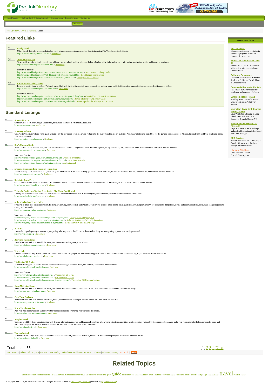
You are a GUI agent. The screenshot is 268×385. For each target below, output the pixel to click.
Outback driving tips (72, 158)
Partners (43, 352)
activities (54, 375)
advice (61, 374)
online (152, 374)
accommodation (29, 374)
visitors (243, 375)
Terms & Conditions (92, 352)
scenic (187, 374)
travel (226, 373)
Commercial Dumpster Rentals (246, 87)
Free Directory (13, 31)
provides (166, 375)
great (109, 375)
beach (82, 374)
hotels (124, 375)
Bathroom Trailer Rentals (243, 97)
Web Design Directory (80, 381)
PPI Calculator (238, 48)
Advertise (106, 352)
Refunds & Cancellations (72, 352)
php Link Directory (109, 381)
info (136, 375)
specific (194, 375)
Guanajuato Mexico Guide (87, 77)
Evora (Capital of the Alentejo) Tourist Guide (94, 101)
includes (130, 375)
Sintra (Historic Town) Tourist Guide (90, 99)
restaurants (180, 375)
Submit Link (25, 352)
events (99, 375)
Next (220, 347)
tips (205, 374)
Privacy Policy (55, 352)
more (146, 375)
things (200, 374)
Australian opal (69, 163)
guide (116, 373)
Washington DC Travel (64, 277)
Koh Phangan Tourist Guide (92, 75)
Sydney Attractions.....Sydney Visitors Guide (84, 220)
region (172, 375)
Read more (56, 53)
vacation (237, 375)
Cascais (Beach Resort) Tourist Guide (100, 96)
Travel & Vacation (28, 31)
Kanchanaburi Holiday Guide (98, 72)
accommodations (43, 375)
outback (158, 374)
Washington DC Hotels (64, 275)
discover (92, 375)
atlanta (67, 375)
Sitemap (114, 352)
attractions (74, 375)
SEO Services (237, 138)
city (87, 375)
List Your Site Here (240, 150)
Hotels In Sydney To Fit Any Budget (80, 223)
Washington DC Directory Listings (85, 280)
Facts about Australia (76, 160)
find (104, 374)
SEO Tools (123, 352)
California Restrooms (241, 75)
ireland (141, 375)
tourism (211, 375)
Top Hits (35, 352)
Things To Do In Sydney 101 (82, 217)
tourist (216, 375)
